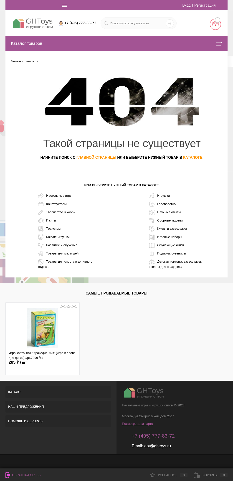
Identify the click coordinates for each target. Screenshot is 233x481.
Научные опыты (165, 212)
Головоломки (163, 204)
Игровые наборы (165, 237)
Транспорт (49, 229)
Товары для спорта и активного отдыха (65, 264)
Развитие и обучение (57, 245)
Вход (186, 5)
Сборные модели (166, 220)
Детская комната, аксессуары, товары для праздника (175, 264)
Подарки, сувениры (167, 253)
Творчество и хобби (56, 212)
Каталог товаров (116, 43)
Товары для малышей (58, 253)
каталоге (192, 157)
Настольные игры (55, 196)
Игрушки (159, 196)
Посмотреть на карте (137, 424)
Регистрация (205, 5)
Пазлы (47, 220)
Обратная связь (23, 475)
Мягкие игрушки (54, 237)
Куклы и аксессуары (168, 229)
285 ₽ (18, 362)
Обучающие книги (166, 245)
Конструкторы (52, 204)
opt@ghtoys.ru (157, 446)
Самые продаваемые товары (116, 293)
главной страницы (96, 157)
